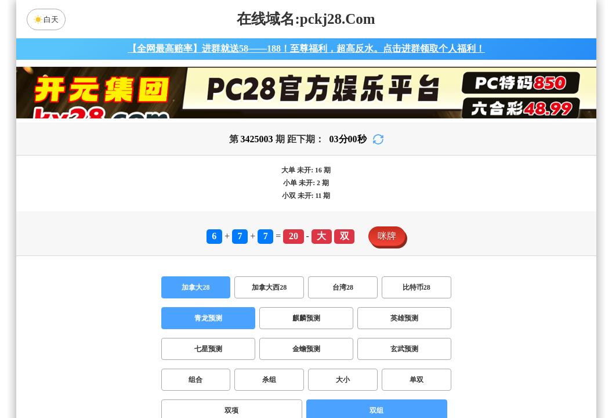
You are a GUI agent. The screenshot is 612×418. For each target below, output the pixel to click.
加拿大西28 (269, 287)
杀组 (269, 380)
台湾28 (342, 287)
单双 (416, 380)
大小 (343, 380)
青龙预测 (208, 318)
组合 (195, 380)
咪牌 (387, 236)
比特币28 (416, 287)
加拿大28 (195, 287)
